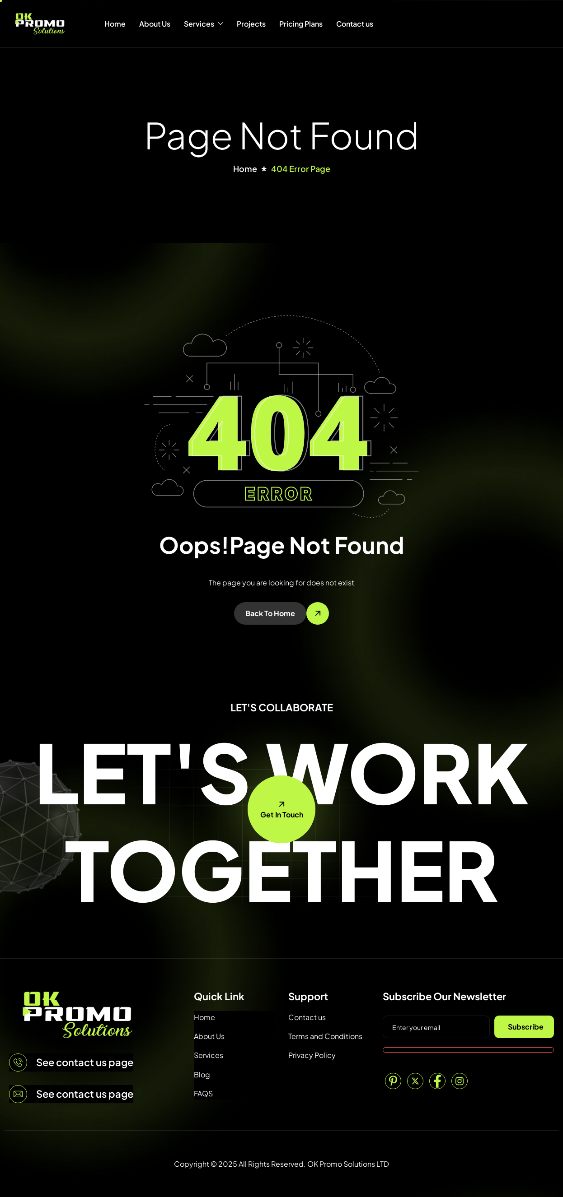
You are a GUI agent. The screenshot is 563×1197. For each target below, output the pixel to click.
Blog (202, 1074)
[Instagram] (459, 1081)
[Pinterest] (393, 1081)
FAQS (203, 1093)
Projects (251, 23)
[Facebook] (437, 1081)
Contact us (354, 23)
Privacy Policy (312, 1055)
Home (115, 23)
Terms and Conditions (325, 1036)
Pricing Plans (301, 23)
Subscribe (526, 1026)
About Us (154, 23)
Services (203, 24)
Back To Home (270, 613)
